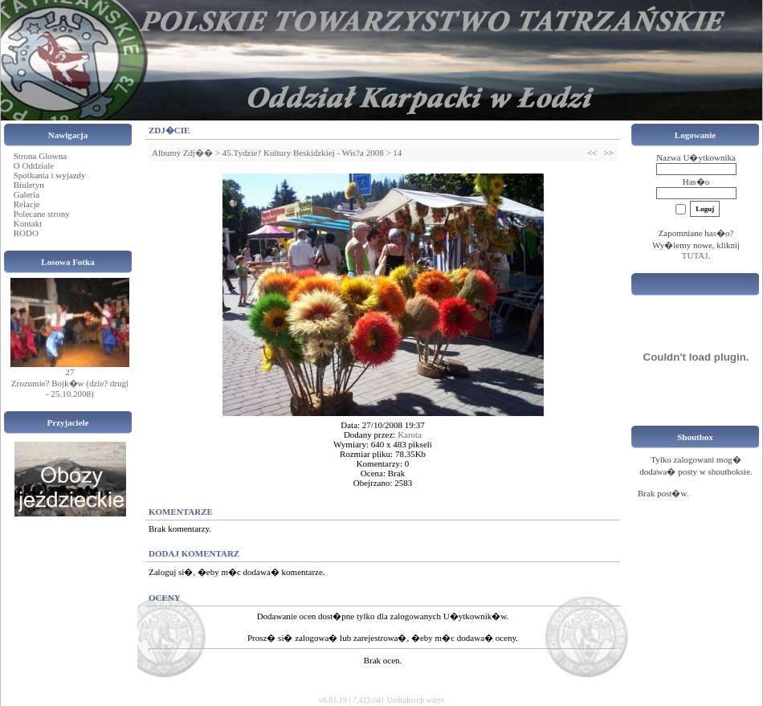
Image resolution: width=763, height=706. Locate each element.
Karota (410, 434)
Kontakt (28, 223)
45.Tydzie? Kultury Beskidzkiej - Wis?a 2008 (303, 152)
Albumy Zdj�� (182, 152)
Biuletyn (29, 185)
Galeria (26, 194)
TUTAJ (695, 255)
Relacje (27, 204)
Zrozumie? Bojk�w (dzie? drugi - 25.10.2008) (70, 388)
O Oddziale (34, 165)
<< (592, 152)
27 (70, 372)
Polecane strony (42, 213)
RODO (26, 233)
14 (397, 152)
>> (609, 152)
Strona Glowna (40, 156)
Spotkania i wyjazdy (50, 175)
